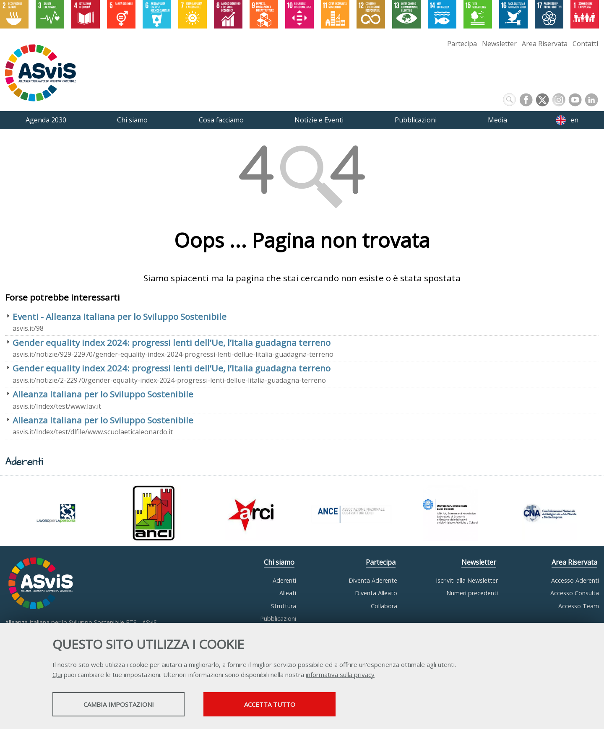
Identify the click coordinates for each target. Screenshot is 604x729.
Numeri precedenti (472, 593)
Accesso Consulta (574, 593)
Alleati (287, 593)
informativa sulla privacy (340, 674)
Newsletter (499, 43)
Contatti (585, 43)
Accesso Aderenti (575, 580)
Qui (57, 674)
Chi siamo (279, 562)
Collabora (384, 606)
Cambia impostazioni (118, 704)
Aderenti (284, 580)
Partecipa (462, 43)
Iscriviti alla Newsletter (467, 580)
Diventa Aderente (373, 580)
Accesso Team (578, 606)
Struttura (283, 606)
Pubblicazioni (278, 619)
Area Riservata (545, 43)
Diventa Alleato (376, 593)
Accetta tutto (269, 704)
